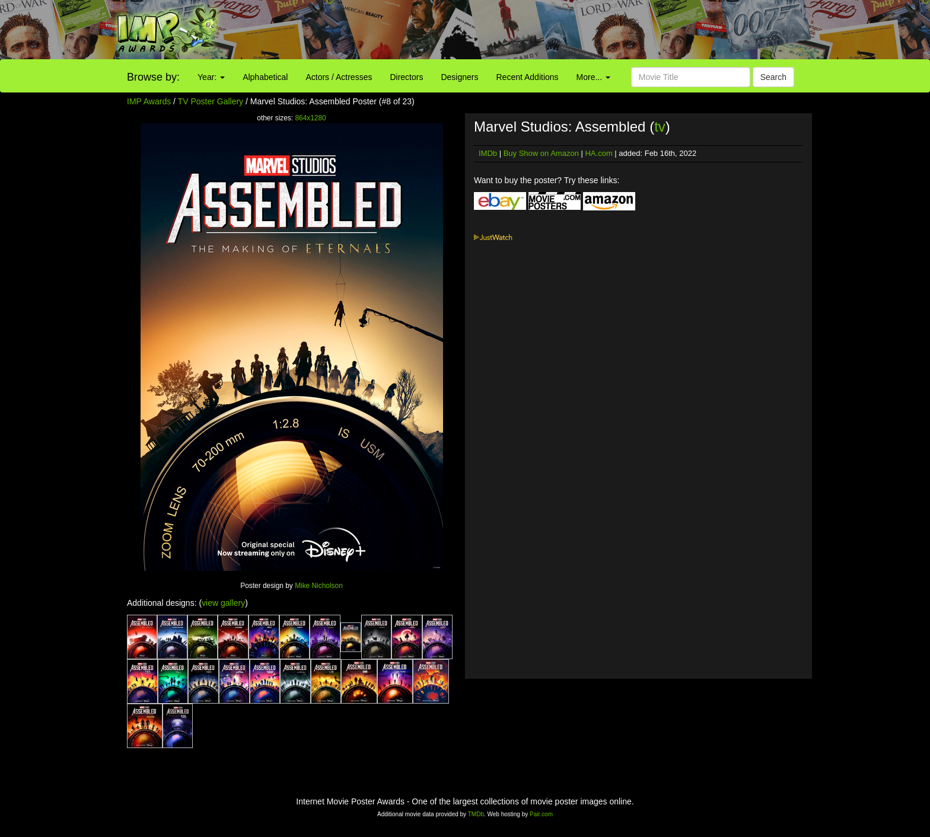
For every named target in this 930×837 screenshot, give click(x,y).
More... (593, 77)
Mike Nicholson (319, 586)
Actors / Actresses (338, 77)
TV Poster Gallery (210, 101)
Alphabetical (265, 77)
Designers (459, 77)
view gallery (223, 603)
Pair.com (541, 814)
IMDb (488, 153)
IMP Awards (149, 101)
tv (659, 127)
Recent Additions (527, 77)
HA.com (598, 153)
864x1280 (310, 118)
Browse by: (153, 77)
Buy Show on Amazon (541, 153)
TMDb (476, 814)
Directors (406, 77)
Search (773, 77)
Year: (211, 77)
